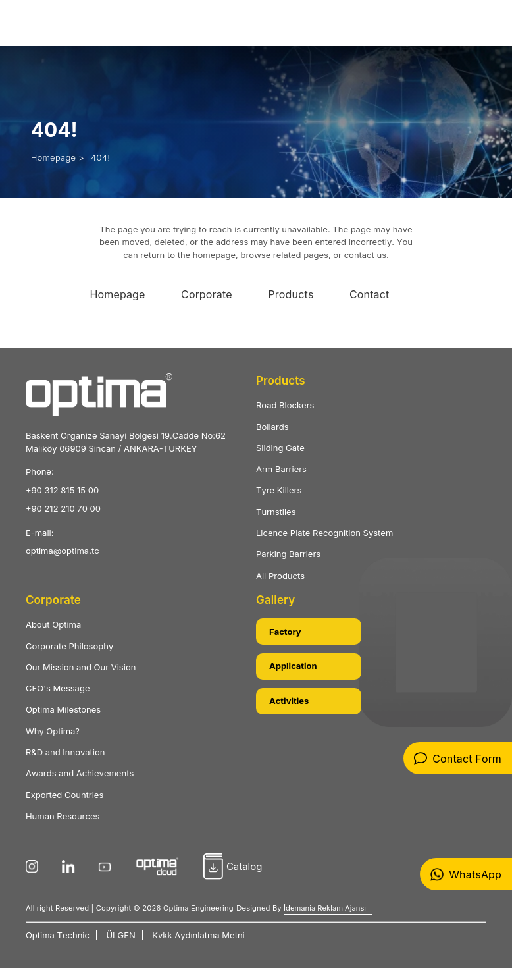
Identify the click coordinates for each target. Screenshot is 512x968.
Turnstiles (276, 511)
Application (293, 665)
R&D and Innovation (65, 752)
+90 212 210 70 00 (63, 508)
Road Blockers (285, 405)
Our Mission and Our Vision (81, 667)
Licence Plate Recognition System (324, 532)
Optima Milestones (63, 709)
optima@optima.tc (62, 550)
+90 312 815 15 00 (62, 490)
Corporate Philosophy (69, 646)
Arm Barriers (281, 469)
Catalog (233, 866)
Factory (285, 631)
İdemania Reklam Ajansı (325, 908)
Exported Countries (64, 795)
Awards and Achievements (80, 773)
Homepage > (57, 157)
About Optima (53, 624)
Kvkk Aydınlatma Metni (198, 935)
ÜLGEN (120, 935)
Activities (289, 700)
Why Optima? (53, 731)
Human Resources (62, 816)
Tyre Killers (278, 490)
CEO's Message (58, 688)
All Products (280, 575)
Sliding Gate (280, 448)
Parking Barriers (288, 554)
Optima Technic (58, 935)
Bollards (272, 426)
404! (100, 157)
